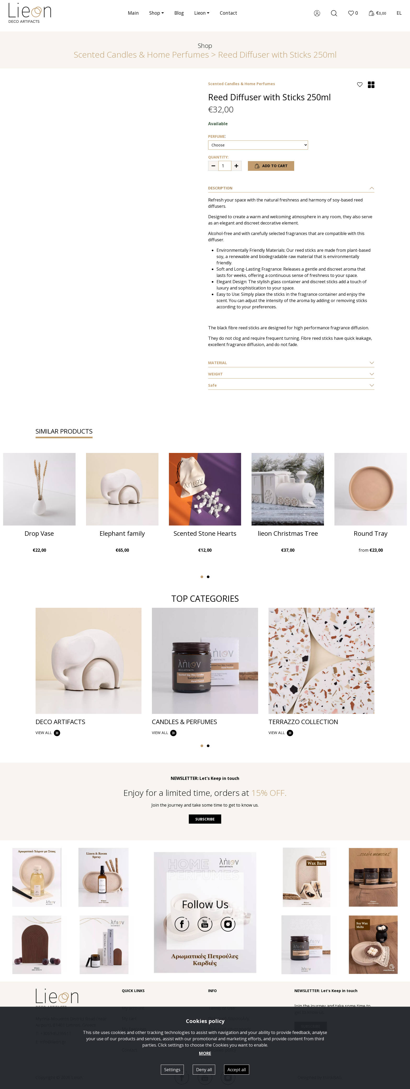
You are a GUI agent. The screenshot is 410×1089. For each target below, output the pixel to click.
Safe (212, 385)
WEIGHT (215, 373)
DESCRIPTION (220, 187)
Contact (228, 16)
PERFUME (216, 136)
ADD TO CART (271, 166)
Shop (154, 16)
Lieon (200, 16)
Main (133, 16)
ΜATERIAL (217, 362)
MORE (205, 1053)
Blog (179, 16)
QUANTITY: (218, 157)
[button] (353, 16)
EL (399, 16)
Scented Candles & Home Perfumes (141, 54)
